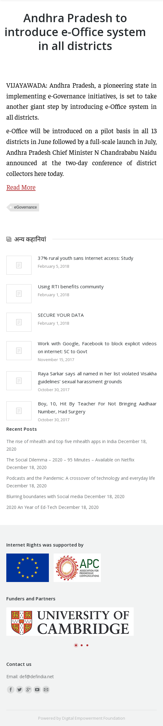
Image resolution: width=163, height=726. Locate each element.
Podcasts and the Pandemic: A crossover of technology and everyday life (80, 478)
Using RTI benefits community (71, 286)
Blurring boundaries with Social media (44, 496)
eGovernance (25, 207)
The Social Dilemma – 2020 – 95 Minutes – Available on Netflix (70, 460)
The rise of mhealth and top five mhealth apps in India (61, 441)
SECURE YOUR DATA (61, 315)
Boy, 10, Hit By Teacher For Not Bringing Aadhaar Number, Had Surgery (97, 407)
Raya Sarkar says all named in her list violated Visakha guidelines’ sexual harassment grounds (97, 377)
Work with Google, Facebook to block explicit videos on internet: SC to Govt (97, 347)
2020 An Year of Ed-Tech (31, 507)
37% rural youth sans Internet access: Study (85, 258)
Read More (21, 187)
